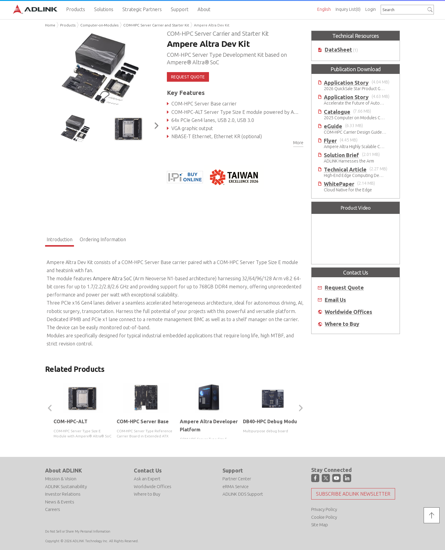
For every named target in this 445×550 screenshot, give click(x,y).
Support (232, 470)
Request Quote (344, 287)
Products (67, 25)
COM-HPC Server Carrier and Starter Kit (156, 25)
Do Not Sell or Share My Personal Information (77, 531)
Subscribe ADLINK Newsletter (353, 494)
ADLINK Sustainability (66, 486)
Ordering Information (103, 239)
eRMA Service (235, 486)
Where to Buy (342, 324)
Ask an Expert (147, 478)
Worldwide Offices (348, 312)
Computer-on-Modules (99, 25)
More (298, 142)
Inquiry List (348, 9)
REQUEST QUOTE (188, 76)
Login (370, 9)
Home (50, 25)
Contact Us (148, 470)
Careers (52, 509)
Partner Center (236, 478)
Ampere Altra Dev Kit (211, 25)
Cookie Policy (324, 517)
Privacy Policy (324, 509)
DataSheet (338, 50)
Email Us (335, 300)
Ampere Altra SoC (112, 278)
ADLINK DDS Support (242, 494)
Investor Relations (63, 494)
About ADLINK (63, 470)
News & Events (59, 501)
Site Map (319, 524)
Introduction (59, 239)
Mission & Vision (60, 478)
